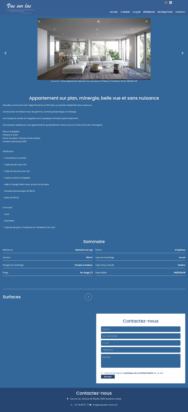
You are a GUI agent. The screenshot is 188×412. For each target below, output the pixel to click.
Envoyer (108, 377)
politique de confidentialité (138, 373)
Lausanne (55, 81)
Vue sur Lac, (75, 398)
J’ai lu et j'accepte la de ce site (133, 373)
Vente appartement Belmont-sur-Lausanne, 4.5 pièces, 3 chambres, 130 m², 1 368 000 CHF (99, 81)
